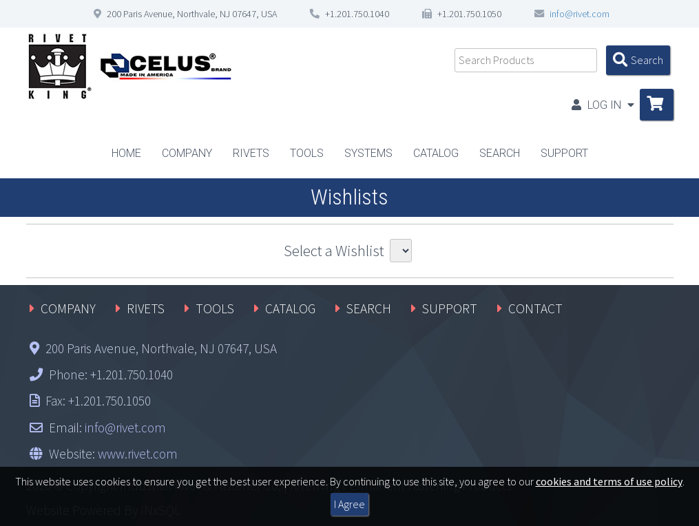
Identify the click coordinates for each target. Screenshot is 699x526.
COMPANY (68, 308)
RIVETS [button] (251, 153)
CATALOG (436, 153)
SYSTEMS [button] (368, 153)
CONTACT (535, 308)
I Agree (349, 504)
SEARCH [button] (499, 153)
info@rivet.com (579, 14)
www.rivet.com (138, 453)
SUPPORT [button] (564, 153)
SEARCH (368, 308)
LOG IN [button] (603, 105)
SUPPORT (449, 308)
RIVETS (146, 308)
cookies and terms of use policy (609, 481)
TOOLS (215, 308)
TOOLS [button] (307, 153)
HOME (126, 153)
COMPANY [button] (187, 153)
